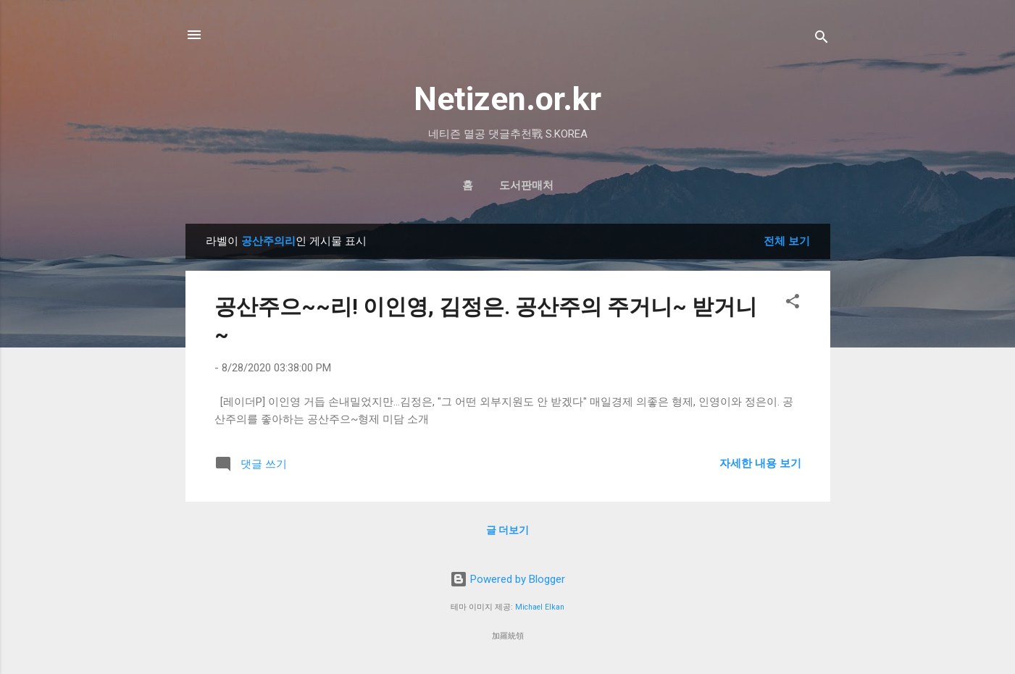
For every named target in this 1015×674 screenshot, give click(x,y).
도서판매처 (526, 185)
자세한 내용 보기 (760, 463)
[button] (792, 303)
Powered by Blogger (507, 579)
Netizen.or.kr (507, 99)
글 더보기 (507, 530)
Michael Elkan (539, 607)
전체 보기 (787, 241)
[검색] (821, 39)
